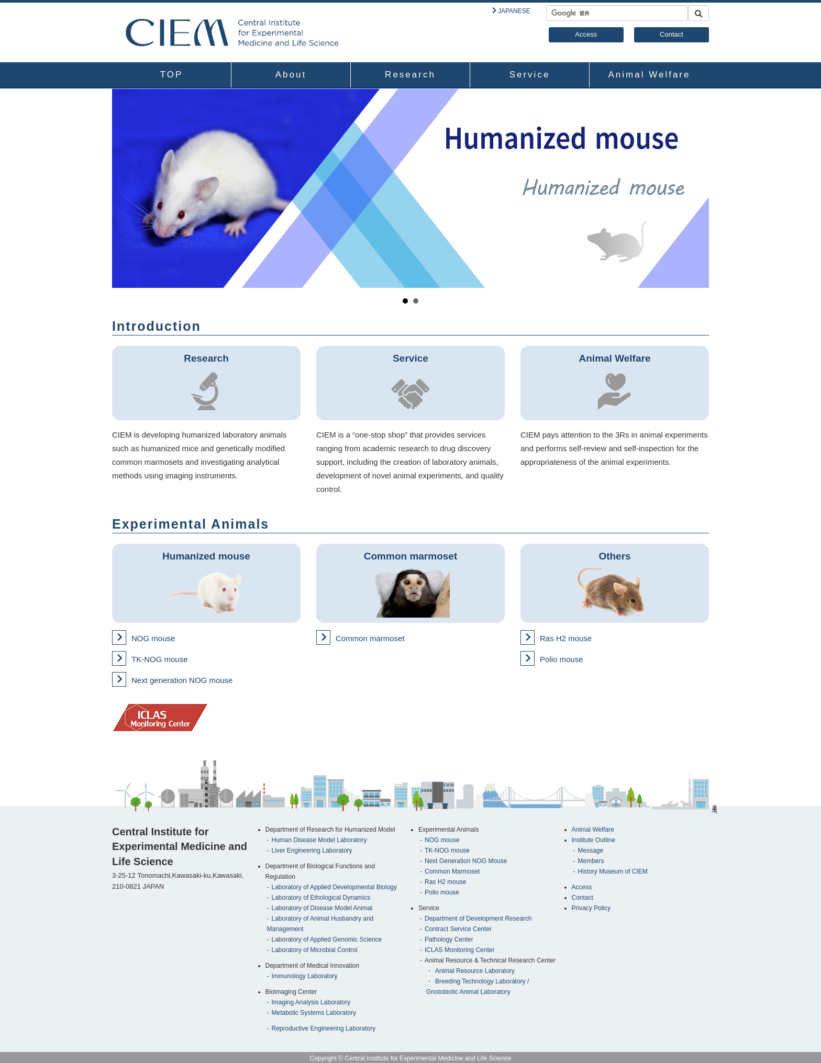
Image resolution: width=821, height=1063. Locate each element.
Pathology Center (449, 939)
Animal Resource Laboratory (475, 971)
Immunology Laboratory (305, 976)
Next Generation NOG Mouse (466, 861)
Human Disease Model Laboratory (319, 840)
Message (591, 850)
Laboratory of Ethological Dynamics (321, 897)
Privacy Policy (591, 908)
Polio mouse (561, 659)
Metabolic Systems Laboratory (314, 1012)
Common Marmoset (452, 871)
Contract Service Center (458, 929)
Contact (671, 34)
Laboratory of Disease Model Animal (322, 908)
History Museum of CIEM (613, 871)
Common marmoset (370, 638)
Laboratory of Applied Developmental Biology (334, 887)
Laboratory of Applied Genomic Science (327, 939)
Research (410, 75)
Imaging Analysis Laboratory (311, 1002)
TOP (171, 75)
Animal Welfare (649, 75)
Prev (125, 188)
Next (695, 188)
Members (591, 861)
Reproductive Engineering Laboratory (324, 1028)
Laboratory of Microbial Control (315, 950)
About (290, 75)
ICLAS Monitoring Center (459, 950)
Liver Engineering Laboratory (312, 850)
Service (529, 75)
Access (586, 34)
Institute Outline (593, 840)
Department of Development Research (478, 918)
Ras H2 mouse (566, 638)
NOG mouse (153, 638)
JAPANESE (514, 11)
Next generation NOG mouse (181, 680)
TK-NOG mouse (159, 659)
